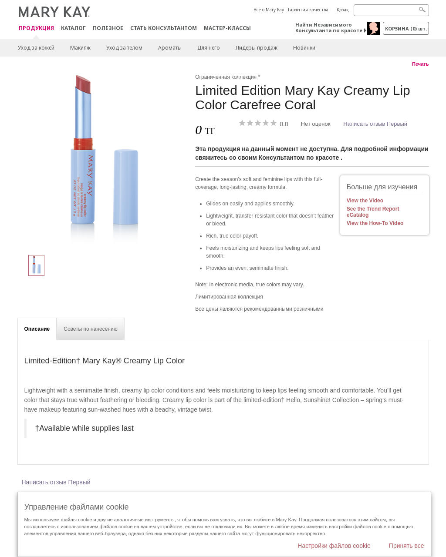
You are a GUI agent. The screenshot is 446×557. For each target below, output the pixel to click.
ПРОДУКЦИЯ (36, 28)
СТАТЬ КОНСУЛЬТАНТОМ (163, 28)
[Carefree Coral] (103, 159)
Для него (208, 47)
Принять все (406, 545)
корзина (406, 28)
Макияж (80, 47)
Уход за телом (124, 47)
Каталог (73, 28)
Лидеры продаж (256, 47)
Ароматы (170, 47)
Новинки (304, 47)
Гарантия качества (308, 10)
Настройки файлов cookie (334, 545)
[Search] (391, 10)
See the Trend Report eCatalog (373, 212)
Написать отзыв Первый (375, 124)
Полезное (108, 28)
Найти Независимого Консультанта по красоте (328, 27)
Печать (420, 64)
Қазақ (343, 10)
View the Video (365, 201)
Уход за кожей (36, 47)
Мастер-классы (227, 28)
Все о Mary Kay (268, 10)
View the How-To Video (375, 223)
